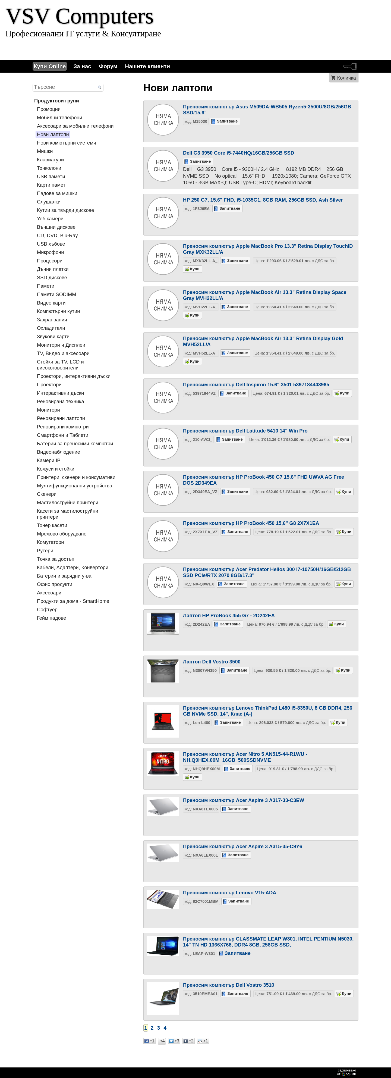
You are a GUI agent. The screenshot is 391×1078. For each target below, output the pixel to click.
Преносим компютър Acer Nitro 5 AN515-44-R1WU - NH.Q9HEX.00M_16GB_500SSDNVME (245, 757)
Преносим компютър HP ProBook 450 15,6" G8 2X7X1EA (251, 523)
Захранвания (52, 319)
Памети (45, 286)
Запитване (227, 121)
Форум (108, 66)
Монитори (48, 410)
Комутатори (50, 542)
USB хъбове (51, 244)
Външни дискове (56, 227)
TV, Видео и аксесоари (63, 353)
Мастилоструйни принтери (67, 502)
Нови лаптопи (53, 134)
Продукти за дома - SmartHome (73, 601)
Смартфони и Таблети (62, 435)
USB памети (51, 176)
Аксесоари (49, 593)
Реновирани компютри (63, 427)
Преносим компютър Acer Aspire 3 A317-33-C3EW (243, 800)
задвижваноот (347, 1072)
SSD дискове (52, 277)
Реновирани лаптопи (61, 418)
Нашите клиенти (147, 66)
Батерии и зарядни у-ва (64, 576)
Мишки (45, 151)
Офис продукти (54, 584)
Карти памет (51, 185)
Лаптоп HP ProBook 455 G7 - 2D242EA (229, 615)
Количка (346, 78)
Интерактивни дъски (60, 393)
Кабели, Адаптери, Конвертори (72, 567)
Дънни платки (52, 269)
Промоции (49, 109)
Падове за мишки (57, 193)
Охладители (51, 328)
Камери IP (48, 460)
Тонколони (49, 168)
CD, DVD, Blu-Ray (57, 235)
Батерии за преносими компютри (75, 443)
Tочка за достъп (55, 559)
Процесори (49, 261)
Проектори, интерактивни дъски (74, 376)
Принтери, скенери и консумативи (76, 477)
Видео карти (51, 303)
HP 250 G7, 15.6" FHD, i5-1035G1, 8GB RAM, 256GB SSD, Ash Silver (263, 200)
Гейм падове (51, 618)
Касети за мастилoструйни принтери (67, 514)
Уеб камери (50, 218)
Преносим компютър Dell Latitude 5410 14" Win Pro (245, 431)
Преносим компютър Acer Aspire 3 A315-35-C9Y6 (242, 846)
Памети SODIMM (56, 294)
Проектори (49, 384)
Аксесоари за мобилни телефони (75, 126)
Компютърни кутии (58, 311)
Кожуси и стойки (55, 469)
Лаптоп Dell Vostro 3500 (212, 662)
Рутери (45, 550)
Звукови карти (53, 336)
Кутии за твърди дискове (65, 210)
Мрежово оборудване (62, 534)
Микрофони (50, 252)
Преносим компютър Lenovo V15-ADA (229, 892)
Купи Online (50, 66)
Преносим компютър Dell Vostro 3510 (228, 985)
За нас (82, 66)
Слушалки (49, 202)
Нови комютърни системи (66, 143)
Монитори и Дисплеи (61, 345)
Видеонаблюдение (58, 452)
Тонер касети (52, 525)
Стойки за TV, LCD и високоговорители (60, 365)
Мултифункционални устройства (74, 485)
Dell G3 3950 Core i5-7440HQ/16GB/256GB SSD (238, 153)
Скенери (46, 494)
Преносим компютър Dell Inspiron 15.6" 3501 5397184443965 (256, 384)
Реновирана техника (60, 401)
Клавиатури (50, 159)
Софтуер (47, 609)
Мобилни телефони (59, 117)
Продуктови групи (56, 101)
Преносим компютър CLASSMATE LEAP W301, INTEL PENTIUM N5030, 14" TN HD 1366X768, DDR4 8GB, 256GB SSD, (268, 942)
